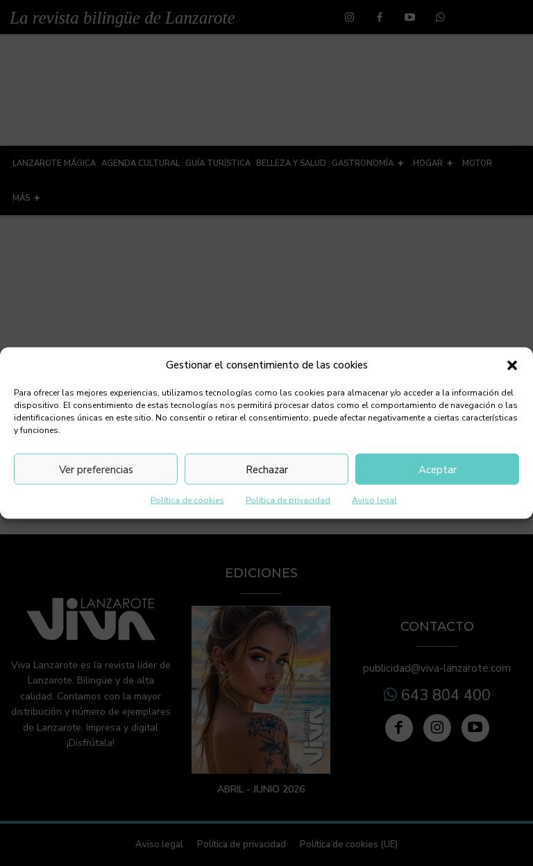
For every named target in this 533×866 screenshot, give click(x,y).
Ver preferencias (96, 469)
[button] (512, 365)
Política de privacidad (288, 500)
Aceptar (437, 469)
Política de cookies (187, 500)
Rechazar (267, 469)
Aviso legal (374, 500)
